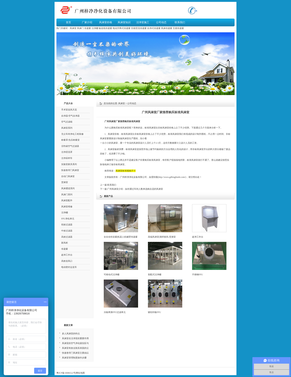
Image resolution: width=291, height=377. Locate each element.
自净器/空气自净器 (70, 116)
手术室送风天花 (69, 109)
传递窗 (87, 28)
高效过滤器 (66, 237)
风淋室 (73, 28)
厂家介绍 (87, 22)
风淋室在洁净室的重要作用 (75, 338)
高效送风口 (66, 261)
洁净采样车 (66, 158)
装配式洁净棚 (165, 259)
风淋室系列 (66, 128)
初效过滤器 (66, 224)
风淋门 (80, 28)
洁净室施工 (142, 22)
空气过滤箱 (66, 121)
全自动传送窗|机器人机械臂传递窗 (121, 221)
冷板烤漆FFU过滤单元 (121, 297)
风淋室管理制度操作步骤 (74, 357)
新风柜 (64, 242)
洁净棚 (94, 28)
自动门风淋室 (68, 176)
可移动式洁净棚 (121, 259)
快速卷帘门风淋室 (70, 170)
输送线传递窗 (105, 28)
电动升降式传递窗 (121, 28)
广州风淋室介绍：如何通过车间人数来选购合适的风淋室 (135, 189)
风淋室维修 (66, 206)
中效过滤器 (66, 230)
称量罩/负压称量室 (70, 140)
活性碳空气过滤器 (70, 146)
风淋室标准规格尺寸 (126, 170)
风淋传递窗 (166, 28)
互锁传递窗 (178, 28)
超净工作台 (209, 221)
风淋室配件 (66, 200)
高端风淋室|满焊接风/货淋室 (165, 221)
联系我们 (180, 22)
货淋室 (64, 182)
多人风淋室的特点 (71, 333)
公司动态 (161, 22)
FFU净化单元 (67, 218)
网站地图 (80, 373)
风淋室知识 (124, 22)
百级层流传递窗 (139, 28)
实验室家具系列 (69, 164)
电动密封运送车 (69, 267)
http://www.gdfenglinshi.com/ (172, 177)
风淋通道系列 (68, 188)
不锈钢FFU (209, 259)
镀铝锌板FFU (165, 297)
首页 (68, 22)
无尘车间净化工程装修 (72, 134)
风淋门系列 (66, 194)
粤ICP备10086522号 (66, 373)
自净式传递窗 (154, 28)
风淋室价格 (105, 22)
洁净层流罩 (66, 152)
